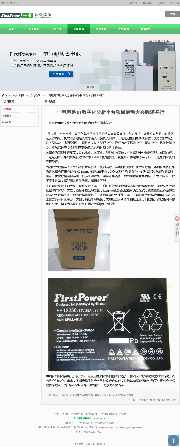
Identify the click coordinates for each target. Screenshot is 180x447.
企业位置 (174, 2)
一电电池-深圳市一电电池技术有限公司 (96, 423)
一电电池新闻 (90, 414)
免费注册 (14, 2)
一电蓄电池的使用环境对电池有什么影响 (157, 400)
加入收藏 (147, 2)
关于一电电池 (61, 414)
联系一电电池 (119, 414)
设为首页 (133, 2)
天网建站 (90, 444)
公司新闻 (18, 95)
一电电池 (91, 376)
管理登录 (101, 444)
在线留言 (160, 2)
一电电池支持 (104, 414)
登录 (3, 2)
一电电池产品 (75, 414)
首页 (4, 95)
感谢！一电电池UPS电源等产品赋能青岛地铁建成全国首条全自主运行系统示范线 (93, 395)
